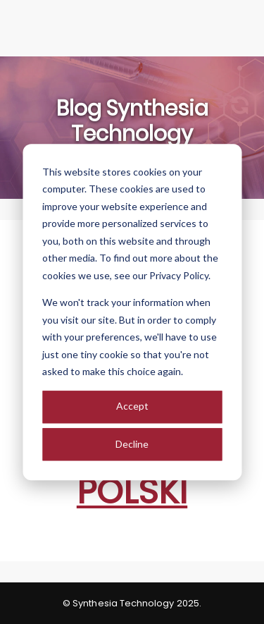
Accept (132, 406)
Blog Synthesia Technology (132, 121)
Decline (132, 444)
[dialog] (132, 312)
